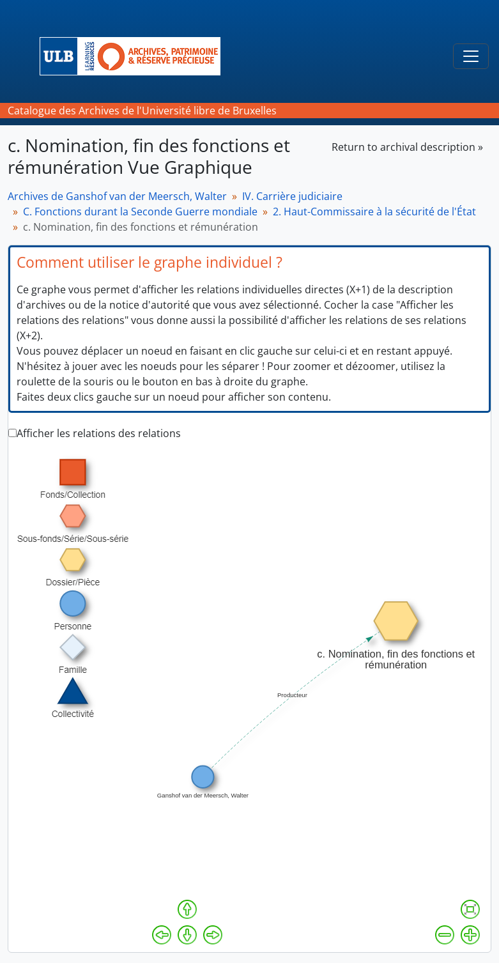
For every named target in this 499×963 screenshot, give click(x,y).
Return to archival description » (407, 147)
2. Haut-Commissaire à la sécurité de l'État (374, 211)
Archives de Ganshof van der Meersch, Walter (117, 196)
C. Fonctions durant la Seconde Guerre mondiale (140, 211)
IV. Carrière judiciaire (292, 196)
